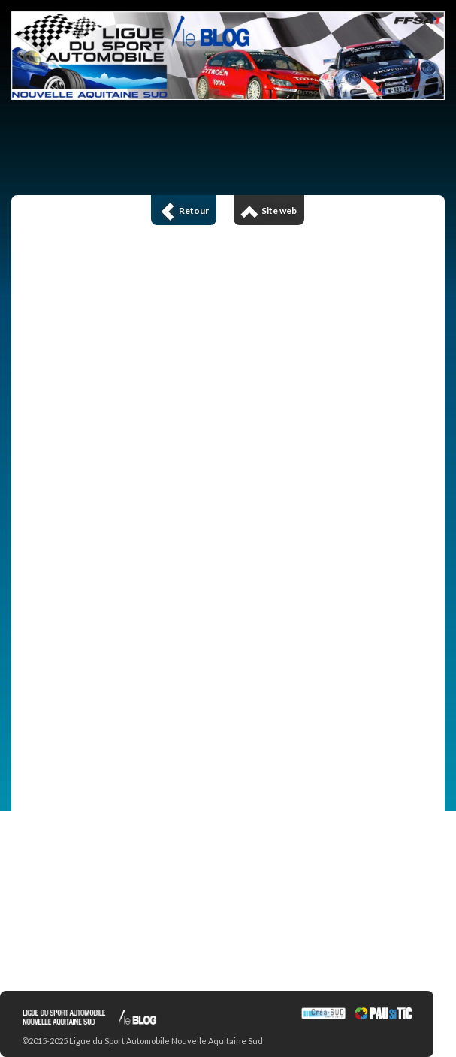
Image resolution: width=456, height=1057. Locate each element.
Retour (184, 210)
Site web (269, 210)
